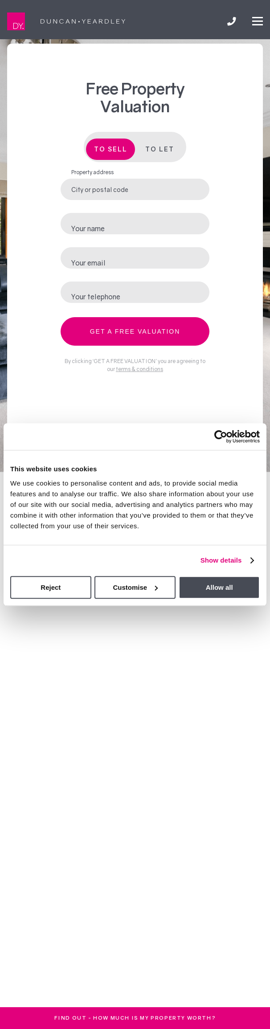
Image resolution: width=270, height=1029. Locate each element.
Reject (51, 587)
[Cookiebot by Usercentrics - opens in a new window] (221, 436)
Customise (135, 587)
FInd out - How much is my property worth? (135, 1017)
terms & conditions (139, 369)
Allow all (219, 587)
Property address (92, 172)
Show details (221, 560)
